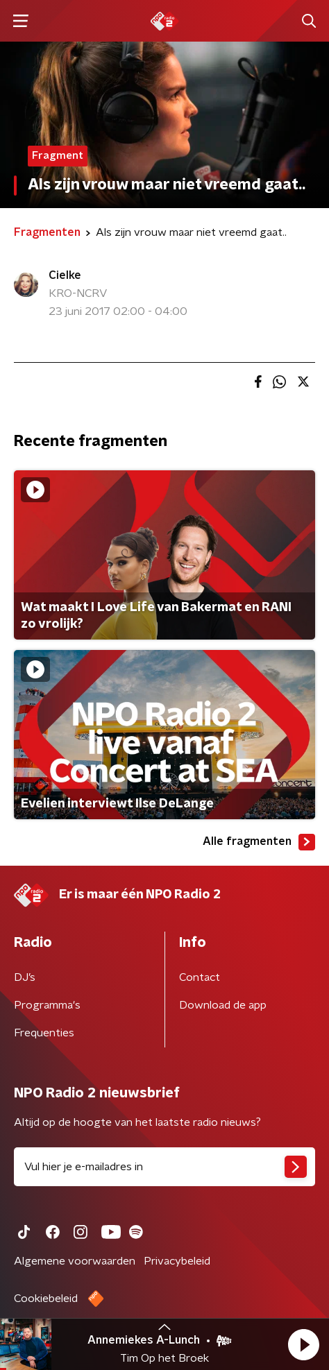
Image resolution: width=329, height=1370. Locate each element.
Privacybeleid (177, 1261)
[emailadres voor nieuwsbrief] (164, 1166)
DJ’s (24, 977)
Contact (199, 977)
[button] (303, 1344)
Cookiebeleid (46, 1298)
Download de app (223, 1005)
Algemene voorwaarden (74, 1261)
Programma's (47, 1005)
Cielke (65, 275)
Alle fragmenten (259, 842)
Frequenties (44, 1032)
